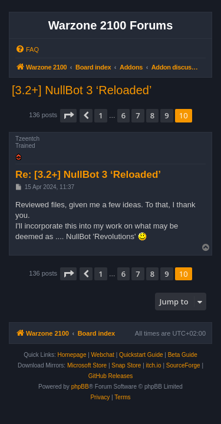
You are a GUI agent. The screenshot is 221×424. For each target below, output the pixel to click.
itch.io (153, 365)
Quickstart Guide (141, 355)
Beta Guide (182, 355)
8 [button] (152, 115)
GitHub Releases (110, 376)
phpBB (80, 386)
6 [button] (123, 115)
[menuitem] (27, 49)
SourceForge (183, 365)
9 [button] (166, 115)
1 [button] (100, 115)
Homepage (72, 355)
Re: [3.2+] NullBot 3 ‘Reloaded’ (88, 174)
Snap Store (126, 365)
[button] (68, 115)
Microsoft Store (87, 365)
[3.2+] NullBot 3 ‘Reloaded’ (81, 90)
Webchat (102, 355)
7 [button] (138, 115)
